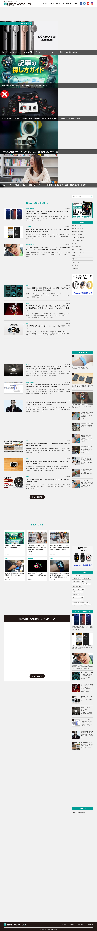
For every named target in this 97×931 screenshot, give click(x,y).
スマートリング (78, 597)
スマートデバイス (78, 589)
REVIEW (51, 3)
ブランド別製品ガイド (77, 240)
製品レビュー (75, 259)
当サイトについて (62, 924)
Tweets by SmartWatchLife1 (79, 812)
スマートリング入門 (77, 250)
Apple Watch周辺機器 (77, 231)
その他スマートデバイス (78, 253)
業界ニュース (77, 592)
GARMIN (76, 584)
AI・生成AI (74, 243)
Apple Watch (77, 575)
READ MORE (37, 497)
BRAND (75, 3)
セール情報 (75, 265)
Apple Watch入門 (76, 225)
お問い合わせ (75, 268)
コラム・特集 (75, 262)
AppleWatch (67, 3)
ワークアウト (77, 600)
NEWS (45, 3)
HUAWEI (76, 594)
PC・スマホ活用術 (76, 246)
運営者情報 (90, 924)
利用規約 (72, 924)
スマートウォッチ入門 (77, 234)
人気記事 (76, 578)
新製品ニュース (76, 256)
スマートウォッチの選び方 (79, 237)
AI (88, 605)
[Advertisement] (48, 13)
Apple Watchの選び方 (77, 228)
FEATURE (58, 3)
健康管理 (86, 584)
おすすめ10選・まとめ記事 (80, 602)
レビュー (86, 578)
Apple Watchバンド (79, 581)
